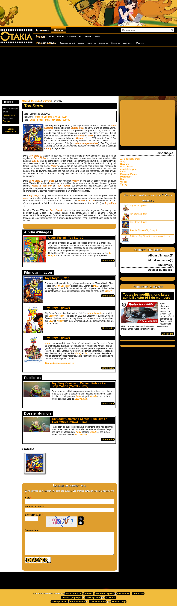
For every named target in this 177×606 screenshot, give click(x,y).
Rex (122, 179)
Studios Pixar (77, 128)
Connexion (138, 593)
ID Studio (110, 597)
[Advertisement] (81, 71)
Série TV (60, 36)
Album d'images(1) (160, 255)
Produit (40, 36)
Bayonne (124, 164)
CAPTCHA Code (33, 515)
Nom (27, 498)
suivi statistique (98, 601)
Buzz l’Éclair (126, 166)
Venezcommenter (10, 130)
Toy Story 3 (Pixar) (57, 337)
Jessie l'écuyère (128, 169)
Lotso (123, 171)
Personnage (9, 115)
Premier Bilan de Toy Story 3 (139, 231)
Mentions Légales (105, 593)
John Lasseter (62, 286)
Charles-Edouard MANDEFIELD (51, 117)
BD (80, 36)
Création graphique (71, 597)
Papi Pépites (63, 186)
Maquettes (115, 43)
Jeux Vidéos (128, 43)
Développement (59, 601)
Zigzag (123, 184)
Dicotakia (35, 101)
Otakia (25, 101)
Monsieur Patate (128, 174)
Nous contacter (73, 593)
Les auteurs (123, 593)
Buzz (32, 120)
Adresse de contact (35, 506)
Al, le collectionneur (130, 159)
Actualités (42, 30)
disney (40, 120)
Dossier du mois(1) (160, 269)
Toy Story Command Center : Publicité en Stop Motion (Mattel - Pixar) (79, 385)
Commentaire (32, 530)
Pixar (47, 120)
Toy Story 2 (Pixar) (57, 308)
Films (51, 36)
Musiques (140, 43)
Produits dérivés (46, 42)
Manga (88, 36)
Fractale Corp (118, 601)
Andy (48, 148)
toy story (56, 120)
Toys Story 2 (35, 181)
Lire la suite (108, 260)
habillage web (93, 597)
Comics (97, 36)
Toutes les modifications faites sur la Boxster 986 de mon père (146, 296)
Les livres (71, 36)
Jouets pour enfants (87, 43)
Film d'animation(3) (160, 260)
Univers (58, 30)
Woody (66, 120)
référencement (77, 601)
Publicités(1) (165, 265)
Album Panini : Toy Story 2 (65, 237)
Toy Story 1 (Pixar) (57, 278)
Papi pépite (126, 177)
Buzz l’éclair (56, 210)
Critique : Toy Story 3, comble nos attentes (146, 238)
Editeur (88, 593)
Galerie (6, 121)
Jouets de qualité (67, 43)
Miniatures (103, 43)
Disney (108, 291)
